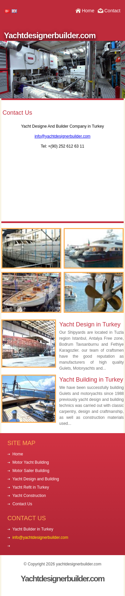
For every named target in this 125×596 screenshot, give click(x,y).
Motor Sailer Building (30, 470)
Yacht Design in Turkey (90, 324)
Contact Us (22, 504)
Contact (112, 10)
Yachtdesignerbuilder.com (50, 35)
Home (88, 10)
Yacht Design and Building (35, 479)
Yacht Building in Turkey (91, 379)
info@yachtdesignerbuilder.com (63, 136)
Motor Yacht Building (30, 462)
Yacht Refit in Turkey (30, 487)
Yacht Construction (29, 495)
